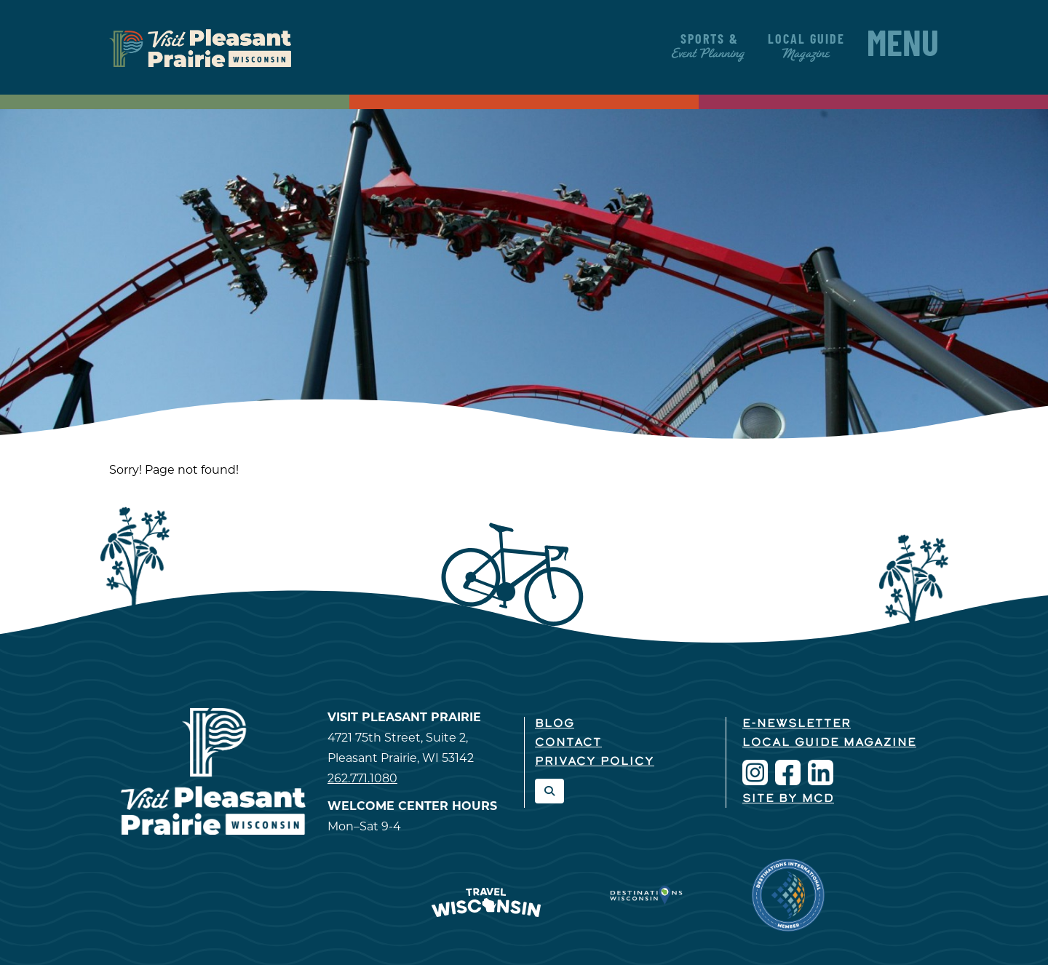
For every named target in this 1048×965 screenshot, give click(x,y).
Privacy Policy (594, 762)
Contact (568, 743)
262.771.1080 (362, 778)
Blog (554, 724)
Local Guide (806, 46)
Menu (903, 47)
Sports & (709, 46)
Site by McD (788, 799)
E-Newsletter (796, 724)
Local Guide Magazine (829, 743)
